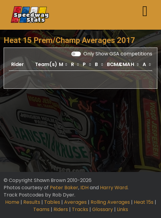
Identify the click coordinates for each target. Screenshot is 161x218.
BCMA (112, 64)
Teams (41, 209)
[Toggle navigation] (145, 14)
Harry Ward (113, 187)
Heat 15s (143, 202)
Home (12, 202)
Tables (52, 202)
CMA (123, 64)
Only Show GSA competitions (117, 53)
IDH (84, 187)
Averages (75, 202)
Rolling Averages (110, 202)
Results (31, 202)
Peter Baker (64, 187)
